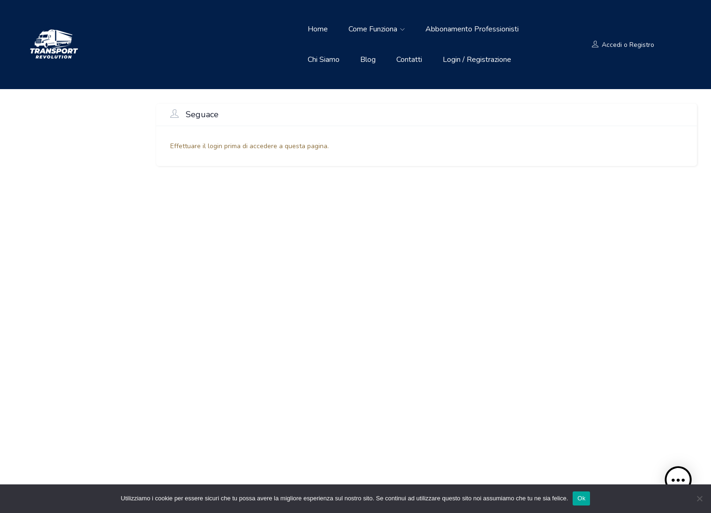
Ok (581, 498)
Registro (641, 44)
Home (318, 29)
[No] (699, 498)
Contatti (409, 59)
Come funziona (376, 29)
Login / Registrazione (477, 59)
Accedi (612, 44)
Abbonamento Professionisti (472, 29)
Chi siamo (324, 59)
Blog (368, 59)
